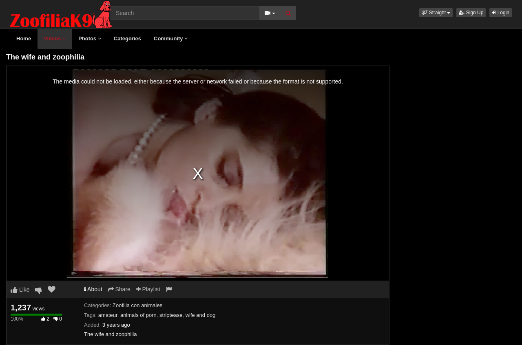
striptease (170, 315)
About (93, 289)
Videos (55, 38)
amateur (107, 315)
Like (20, 289)
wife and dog (201, 315)
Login (500, 12)
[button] (436, 12)
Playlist (148, 289)
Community (171, 38)
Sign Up (471, 12)
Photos (89, 38)
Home (23, 38)
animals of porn (138, 315)
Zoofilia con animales (137, 305)
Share (119, 289)
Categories (127, 38)
